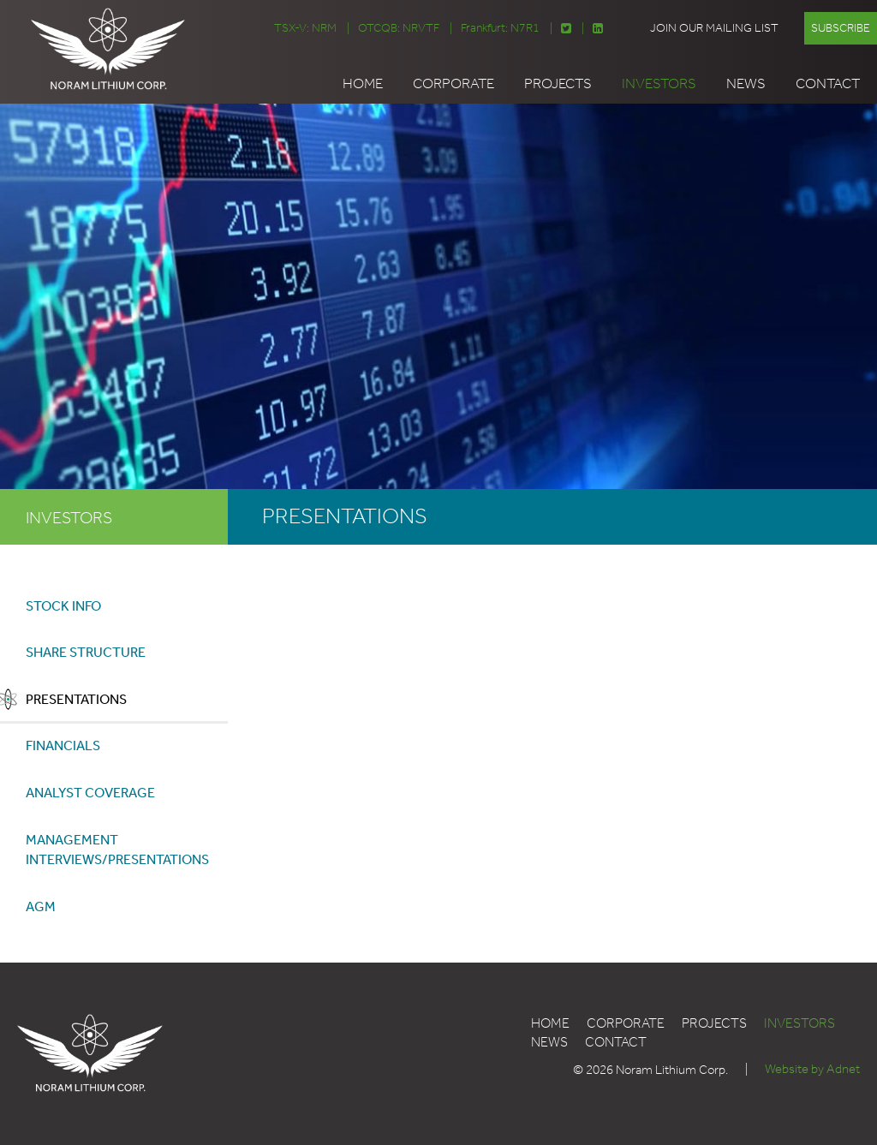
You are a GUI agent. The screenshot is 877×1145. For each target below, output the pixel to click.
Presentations (76, 698)
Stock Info (63, 604)
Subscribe (840, 28)
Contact (828, 83)
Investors (659, 83)
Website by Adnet (812, 1071)
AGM (41, 907)
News (746, 83)
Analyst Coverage (90, 792)
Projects (558, 83)
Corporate (453, 83)
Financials (63, 745)
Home (363, 83)
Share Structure (86, 651)
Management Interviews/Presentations (117, 850)
